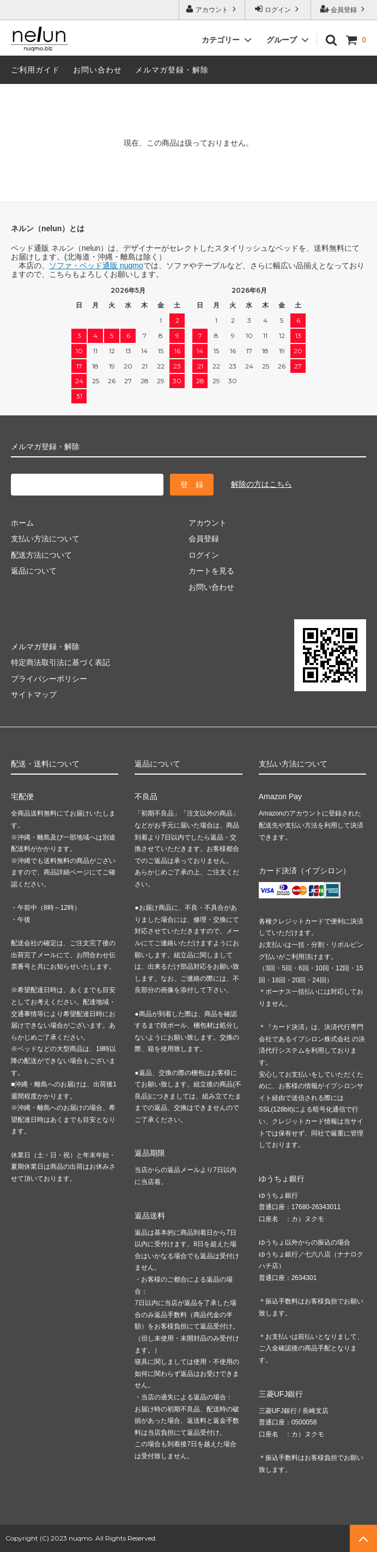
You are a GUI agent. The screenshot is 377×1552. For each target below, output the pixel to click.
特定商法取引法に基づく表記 (60, 662)
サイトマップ (34, 694)
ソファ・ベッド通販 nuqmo (96, 265)
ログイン (278, 9)
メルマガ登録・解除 (172, 69)
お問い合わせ (97, 69)
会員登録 (344, 9)
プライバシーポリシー (49, 678)
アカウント (212, 9)
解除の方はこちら (261, 484)
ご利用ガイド (35, 69)
